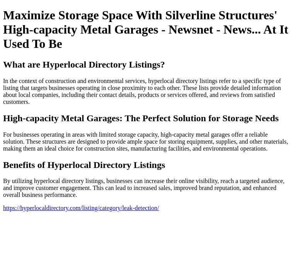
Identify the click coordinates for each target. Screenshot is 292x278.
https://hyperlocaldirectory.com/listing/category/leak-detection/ (81, 208)
